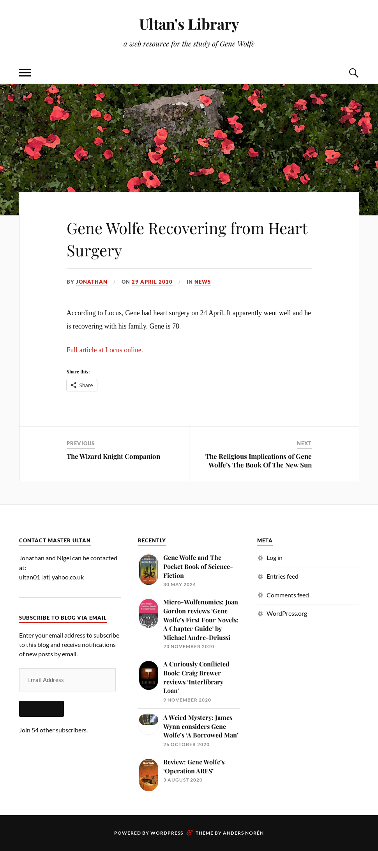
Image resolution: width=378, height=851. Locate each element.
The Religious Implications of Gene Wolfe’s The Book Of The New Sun (258, 460)
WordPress (166, 833)
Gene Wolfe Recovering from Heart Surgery (176, 238)
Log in (275, 557)
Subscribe (41, 708)
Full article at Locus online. (105, 350)
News (202, 282)
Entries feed (283, 576)
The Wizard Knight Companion (113, 456)
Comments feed (288, 595)
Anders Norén (243, 833)
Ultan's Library (189, 24)
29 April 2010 (152, 282)
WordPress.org (287, 613)
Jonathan (92, 282)
